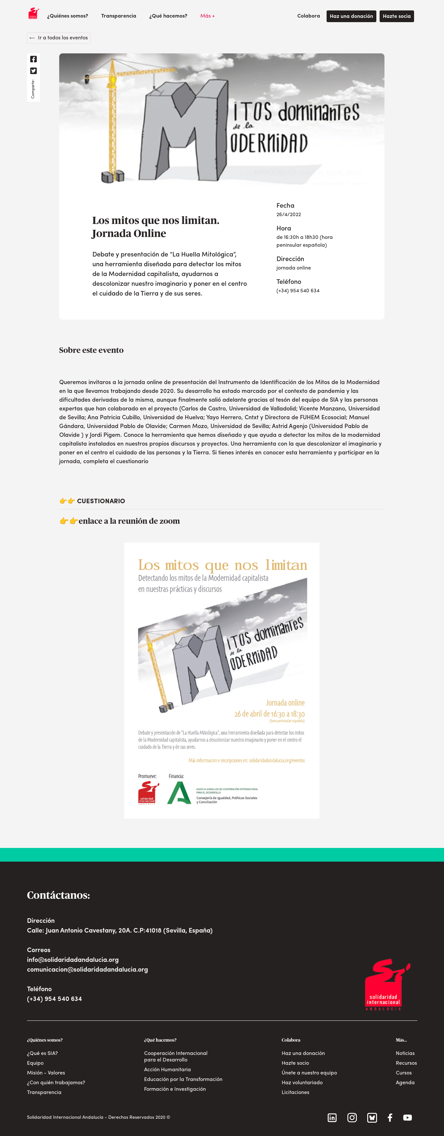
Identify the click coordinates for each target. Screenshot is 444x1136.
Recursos (406, 1063)
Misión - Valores (46, 1073)
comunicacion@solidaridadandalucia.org (87, 970)
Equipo (35, 1063)
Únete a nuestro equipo (309, 1073)
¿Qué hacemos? (168, 16)
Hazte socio (295, 1063)
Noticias (405, 1053)
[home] (34, 13)
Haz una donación (351, 16)
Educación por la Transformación (183, 1079)
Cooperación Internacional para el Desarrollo (176, 1057)
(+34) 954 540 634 (54, 999)
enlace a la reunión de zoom (129, 521)
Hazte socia (397, 16)
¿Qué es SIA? (42, 1053)
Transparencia (118, 16)
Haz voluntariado (302, 1083)
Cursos (404, 1073)
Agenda (405, 1083)
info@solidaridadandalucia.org (73, 960)
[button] (68, 16)
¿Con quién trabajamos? (56, 1083)
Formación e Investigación (175, 1089)
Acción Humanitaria (167, 1070)
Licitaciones (295, 1092)
